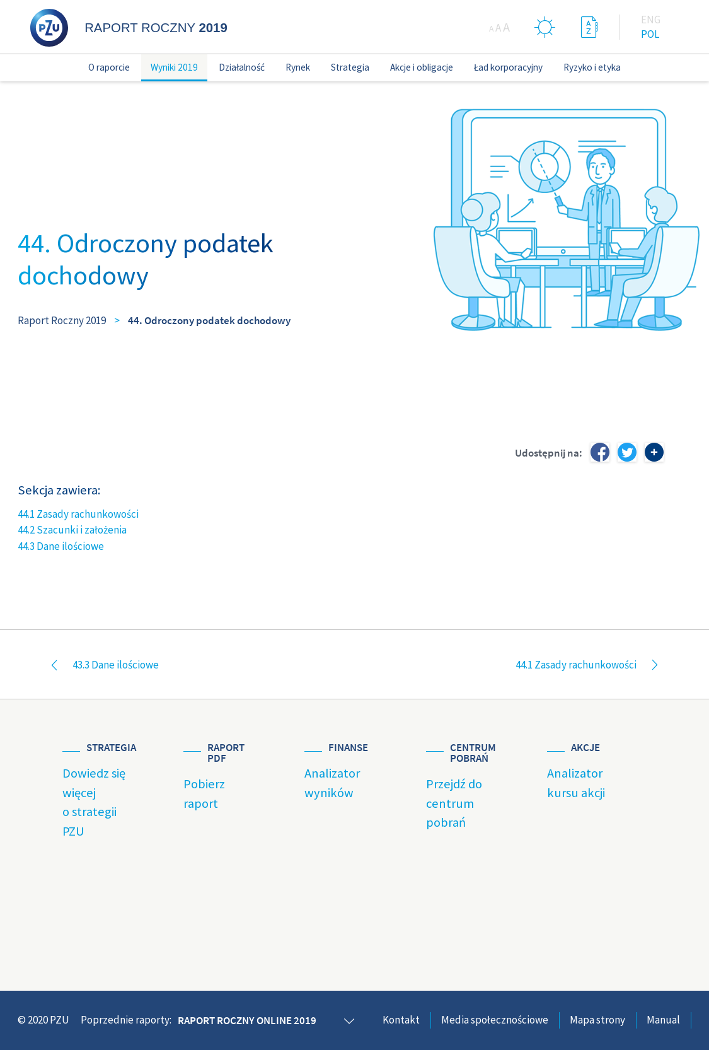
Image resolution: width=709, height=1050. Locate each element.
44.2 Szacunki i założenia (72, 530)
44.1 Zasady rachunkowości (78, 514)
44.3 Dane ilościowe (61, 546)
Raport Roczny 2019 (62, 320)
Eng (650, 19)
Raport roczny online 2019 (247, 1020)
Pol (650, 34)
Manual (663, 1020)
